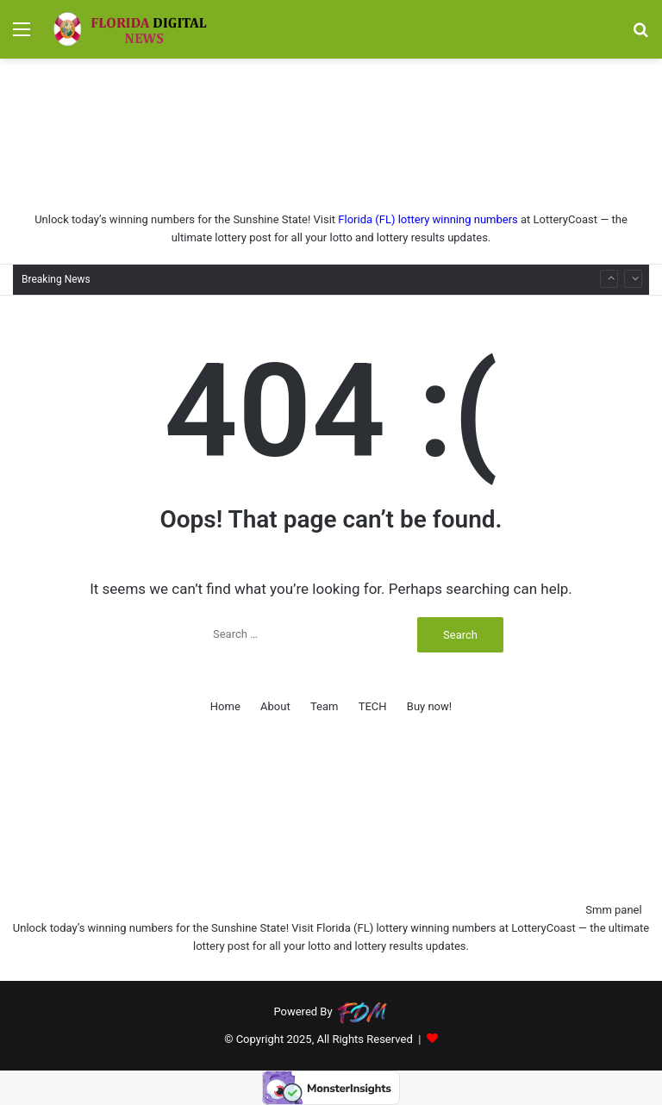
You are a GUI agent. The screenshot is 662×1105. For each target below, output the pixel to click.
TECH (373, 706)
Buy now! (429, 706)
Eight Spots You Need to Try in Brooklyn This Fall (228, 264)
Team (324, 706)
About (275, 706)
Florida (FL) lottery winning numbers (427, 219)
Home (225, 706)
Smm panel (613, 909)
